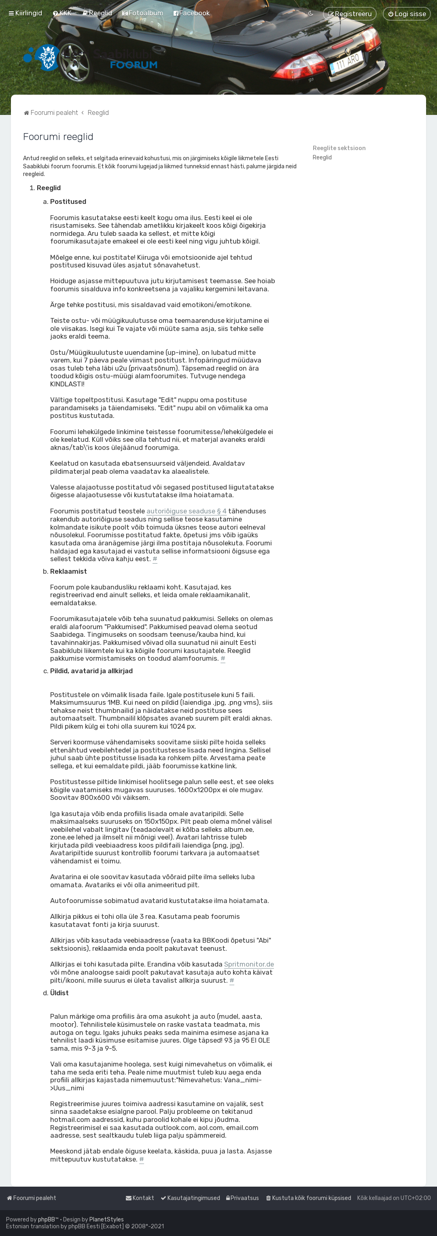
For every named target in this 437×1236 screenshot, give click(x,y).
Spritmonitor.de (249, 964)
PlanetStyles (106, 1219)
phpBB (46, 1219)
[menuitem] (62, 13)
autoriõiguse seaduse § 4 (186, 511)
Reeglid (322, 157)
